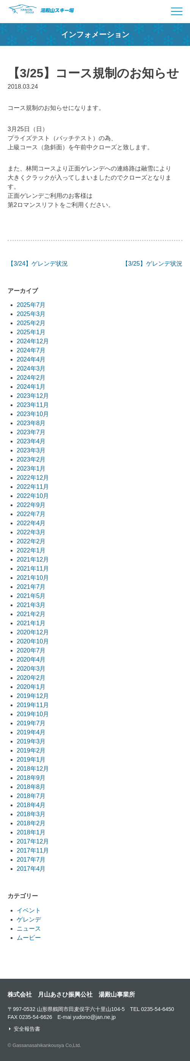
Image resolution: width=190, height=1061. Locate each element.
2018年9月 (31, 778)
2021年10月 (33, 577)
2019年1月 (31, 759)
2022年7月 (31, 514)
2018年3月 (31, 814)
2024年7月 (31, 350)
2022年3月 (31, 532)
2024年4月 (31, 359)
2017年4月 (31, 868)
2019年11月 (33, 705)
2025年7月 (31, 305)
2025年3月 (31, 314)
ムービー (29, 937)
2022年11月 (33, 487)
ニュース (29, 928)
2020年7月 (31, 650)
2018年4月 (31, 805)
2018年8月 (31, 787)
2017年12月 (33, 841)
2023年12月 (33, 396)
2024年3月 (31, 368)
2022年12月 (33, 477)
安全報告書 (27, 1029)
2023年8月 (31, 423)
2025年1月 (31, 332)
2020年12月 (33, 632)
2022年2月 (31, 541)
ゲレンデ (29, 919)
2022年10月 (33, 496)
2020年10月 (33, 641)
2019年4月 (31, 732)
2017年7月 (31, 859)
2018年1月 (31, 832)
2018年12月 (33, 768)
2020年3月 (31, 668)
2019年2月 (31, 750)
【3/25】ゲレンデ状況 (152, 263)
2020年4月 (31, 659)
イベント (29, 910)
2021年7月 (31, 587)
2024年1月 (31, 386)
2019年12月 (33, 696)
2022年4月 (31, 523)
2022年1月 (31, 550)
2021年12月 (33, 559)
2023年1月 (31, 468)
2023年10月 (33, 414)
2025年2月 (31, 323)
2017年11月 (33, 850)
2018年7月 (31, 796)
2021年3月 (31, 605)
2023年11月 (33, 405)
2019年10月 (33, 714)
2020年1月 (31, 687)
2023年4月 (31, 441)
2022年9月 (31, 505)
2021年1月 (31, 623)
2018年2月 (31, 823)
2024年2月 (31, 377)
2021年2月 (31, 614)
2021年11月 (33, 568)
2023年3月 (31, 450)
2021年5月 (31, 596)
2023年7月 (31, 432)
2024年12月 (33, 341)
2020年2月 (31, 677)
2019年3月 (31, 741)
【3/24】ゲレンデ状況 (38, 263)
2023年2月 (31, 459)
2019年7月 (31, 723)
